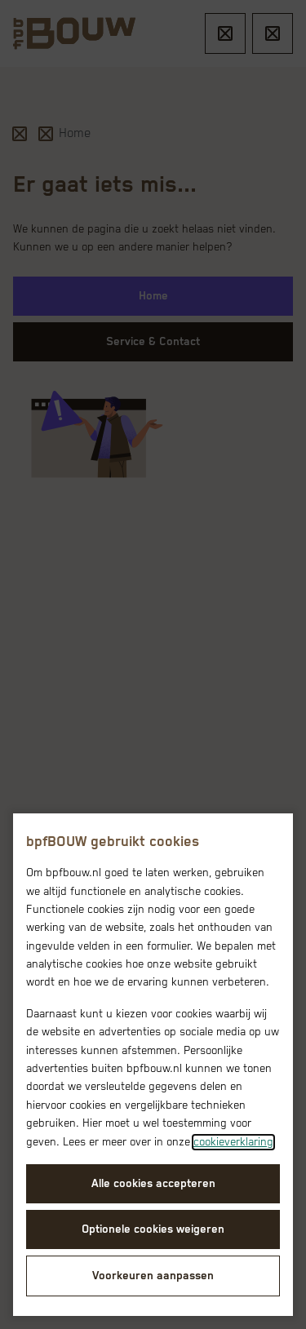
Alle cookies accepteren (153, 1183)
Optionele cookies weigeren (153, 1229)
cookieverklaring (233, 1142)
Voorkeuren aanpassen (153, 1275)
